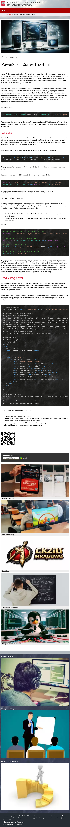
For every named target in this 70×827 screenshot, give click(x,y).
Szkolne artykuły (6, 14)
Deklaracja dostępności (9, 822)
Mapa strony (20, 822)
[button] (5, 10)
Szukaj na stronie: (8, 455)
